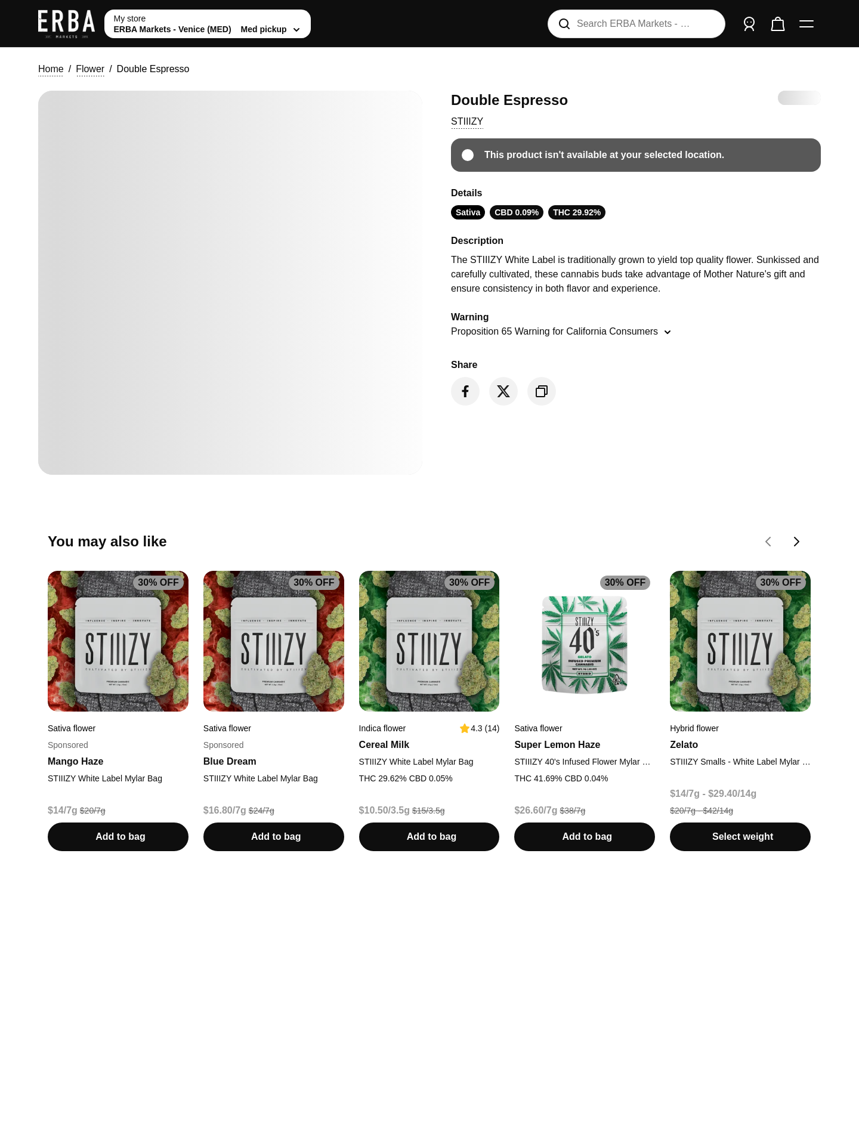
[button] (467, 122)
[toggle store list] (207, 24)
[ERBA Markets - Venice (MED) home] (66, 24)
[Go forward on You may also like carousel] (797, 541)
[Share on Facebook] (465, 391)
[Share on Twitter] (503, 391)
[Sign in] (749, 24)
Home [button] (51, 69)
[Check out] (778, 24)
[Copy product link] (541, 391)
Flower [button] (90, 69)
